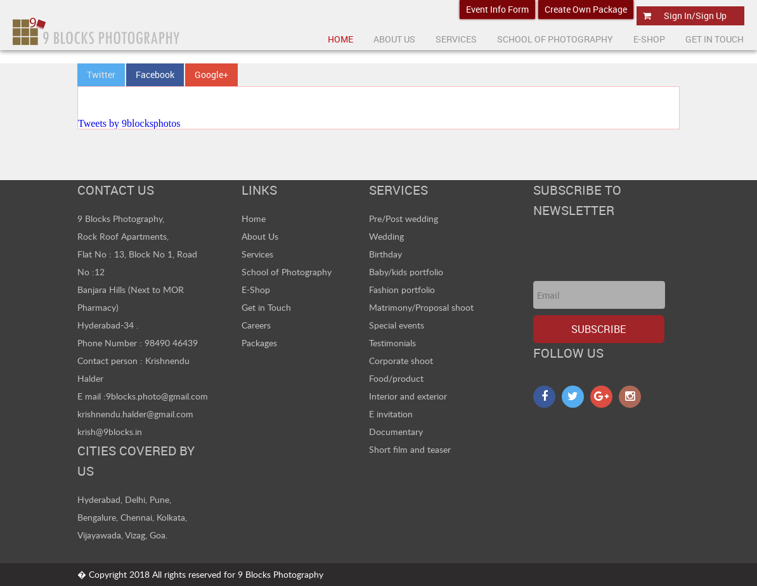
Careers (256, 325)
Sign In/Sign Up (695, 16)
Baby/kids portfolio (406, 272)
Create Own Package (586, 9)
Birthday (385, 254)
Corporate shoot (401, 361)
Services (456, 39)
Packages (259, 343)
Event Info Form (497, 9)
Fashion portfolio (402, 289)
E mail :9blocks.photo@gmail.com (142, 396)
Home (340, 39)
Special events (396, 325)
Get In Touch (714, 39)
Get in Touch (266, 307)
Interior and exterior (408, 396)
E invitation (391, 414)
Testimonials (392, 343)
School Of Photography (555, 39)
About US (394, 39)
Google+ (211, 74)
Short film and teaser (410, 449)
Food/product (396, 378)
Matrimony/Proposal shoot (421, 307)
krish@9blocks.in (109, 432)
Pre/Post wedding (403, 218)
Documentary (396, 432)
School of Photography (287, 272)
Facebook (155, 74)
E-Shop (649, 39)
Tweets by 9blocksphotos (129, 123)
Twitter (101, 74)
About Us (260, 236)
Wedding (386, 236)
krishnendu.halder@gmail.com (135, 414)
